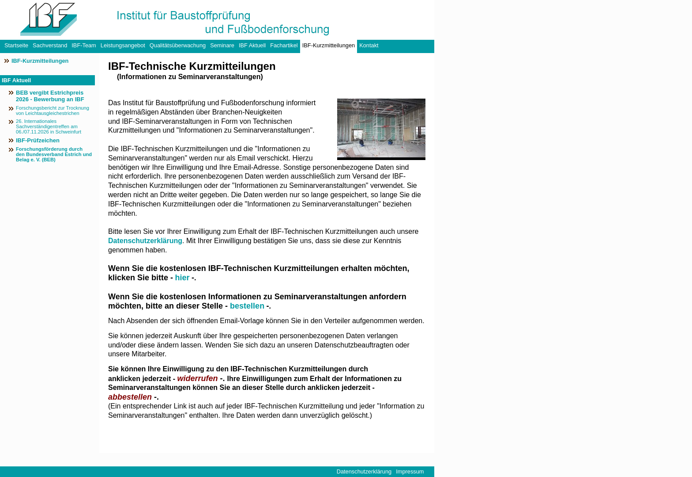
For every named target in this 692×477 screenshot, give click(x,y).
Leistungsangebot (123, 45)
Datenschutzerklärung (145, 240)
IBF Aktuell (252, 45)
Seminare (222, 45)
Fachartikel (284, 45)
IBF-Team (83, 45)
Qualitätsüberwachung (178, 45)
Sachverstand (50, 45)
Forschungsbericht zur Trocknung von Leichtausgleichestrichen (52, 110)
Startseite (16, 45)
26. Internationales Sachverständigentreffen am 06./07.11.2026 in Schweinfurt (48, 126)
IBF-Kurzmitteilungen (328, 45)
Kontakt (368, 45)
